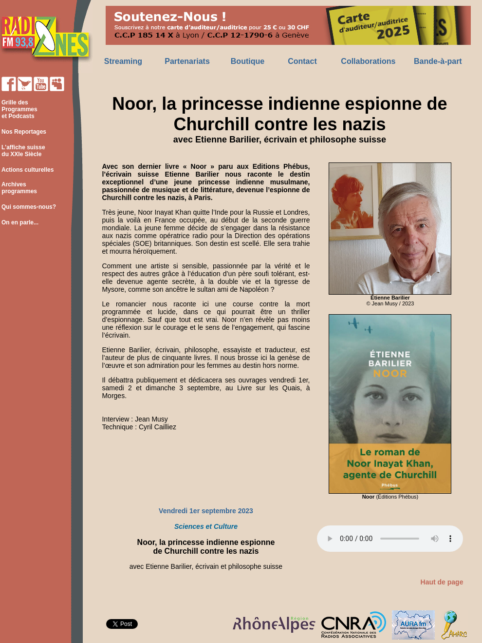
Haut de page (442, 582)
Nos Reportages (23, 131)
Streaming (123, 61)
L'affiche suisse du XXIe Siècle (22, 151)
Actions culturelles (27, 169)
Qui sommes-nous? (28, 206)
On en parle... (19, 222)
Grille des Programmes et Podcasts (18, 109)
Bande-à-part (438, 61)
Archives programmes (18, 188)
